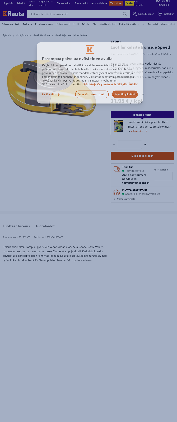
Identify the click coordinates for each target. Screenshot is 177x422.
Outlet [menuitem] (129, 3)
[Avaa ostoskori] (166, 14)
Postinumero (161, 170)
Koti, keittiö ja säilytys (128, 24)
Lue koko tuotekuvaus (124, 83)
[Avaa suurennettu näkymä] (51, 88)
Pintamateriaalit (63, 24)
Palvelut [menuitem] (21, 3)
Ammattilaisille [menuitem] (99, 3)
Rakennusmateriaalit (11, 24)
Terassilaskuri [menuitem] (64, 3)
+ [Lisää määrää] (145, 144)
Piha (94, 24)
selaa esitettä (139, 131)
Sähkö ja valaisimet (108, 24)
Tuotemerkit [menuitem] (81, 3)
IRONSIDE (116, 42)
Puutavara (27, 24)
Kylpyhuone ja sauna (44, 24)
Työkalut (85, 24)
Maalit (76, 24)
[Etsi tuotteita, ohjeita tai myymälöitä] (73, 14)
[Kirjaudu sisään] (143, 14)
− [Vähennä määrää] (114, 144)
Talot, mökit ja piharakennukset (161, 24)
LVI (143, 24)
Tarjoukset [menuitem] (116, 3)
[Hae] (125, 14)
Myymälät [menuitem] (8, 3)
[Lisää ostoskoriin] (142, 156)
